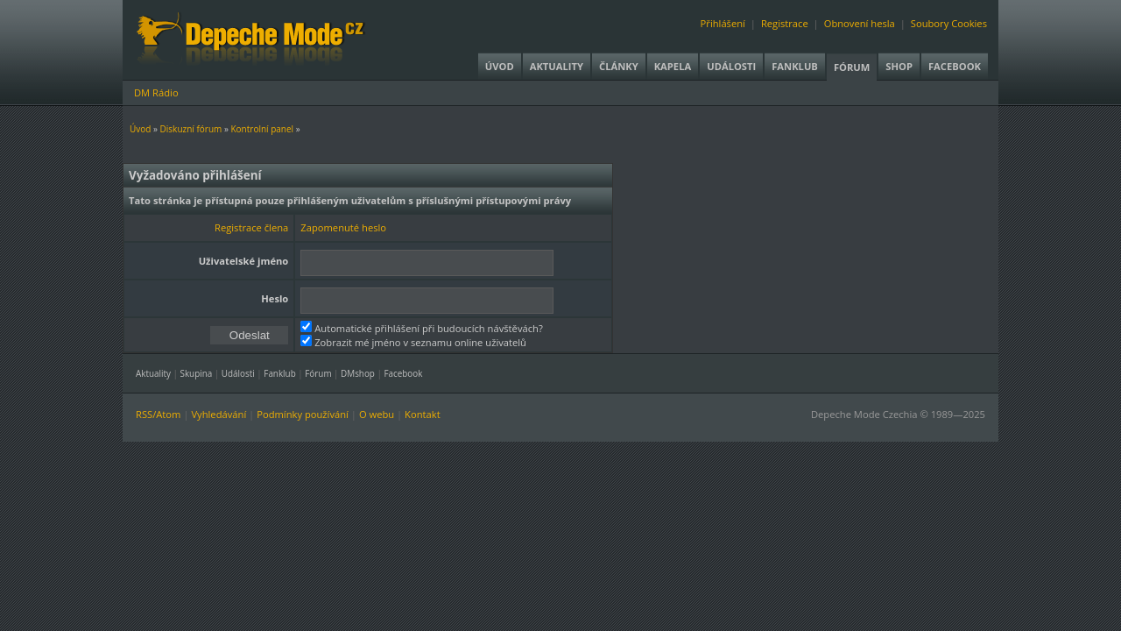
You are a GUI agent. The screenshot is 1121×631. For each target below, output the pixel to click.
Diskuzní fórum (191, 129)
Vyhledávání (218, 414)
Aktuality (556, 66)
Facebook (954, 66)
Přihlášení (723, 23)
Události (731, 66)
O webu (376, 414)
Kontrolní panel (261, 129)
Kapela (672, 66)
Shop (899, 66)
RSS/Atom (158, 414)
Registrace (784, 23)
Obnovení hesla (859, 23)
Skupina (196, 373)
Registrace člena (251, 227)
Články (618, 66)
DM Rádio (156, 92)
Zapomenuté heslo (343, 227)
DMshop (358, 373)
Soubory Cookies (949, 23)
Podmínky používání (303, 414)
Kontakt (423, 414)
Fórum (852, 67)
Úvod (499, 66)
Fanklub (795, 66)
